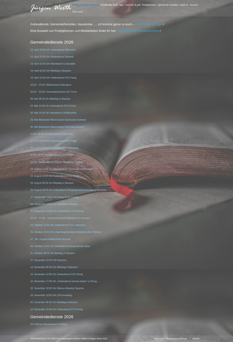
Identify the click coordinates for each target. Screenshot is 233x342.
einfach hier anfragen (149, 24)
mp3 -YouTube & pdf (129, 4)
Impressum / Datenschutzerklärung (170, 338)
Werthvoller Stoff (109, 4)
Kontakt (194, 4)
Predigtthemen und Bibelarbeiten (138, 30)
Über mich (77, 11)
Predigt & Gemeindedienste (85, 4)
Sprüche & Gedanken (168, 4)
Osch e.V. (184, 4)
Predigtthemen (149, 4)
